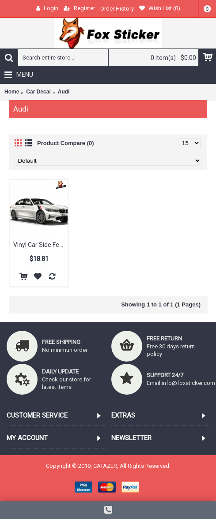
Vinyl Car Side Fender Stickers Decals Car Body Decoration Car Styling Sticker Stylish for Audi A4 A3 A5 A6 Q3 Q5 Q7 (40, 244)
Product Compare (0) (65, 143)
